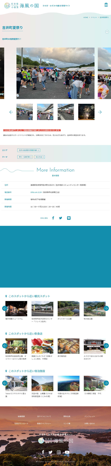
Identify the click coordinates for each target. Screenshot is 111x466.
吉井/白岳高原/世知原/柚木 (28, 150)
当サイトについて (44, 416)
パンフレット (89, 416)
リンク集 (66, 423)
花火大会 (39, 157)
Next (100, 112)
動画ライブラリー (44, 423)
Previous (11, 112)
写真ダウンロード (21, 423)
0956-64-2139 (36, 192)
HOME (85, 17)
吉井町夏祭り (104, 17)
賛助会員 (66, 416)
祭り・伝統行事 (24, 157)
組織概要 (21, 416)
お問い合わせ (89, 423)
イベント (94, 17)
